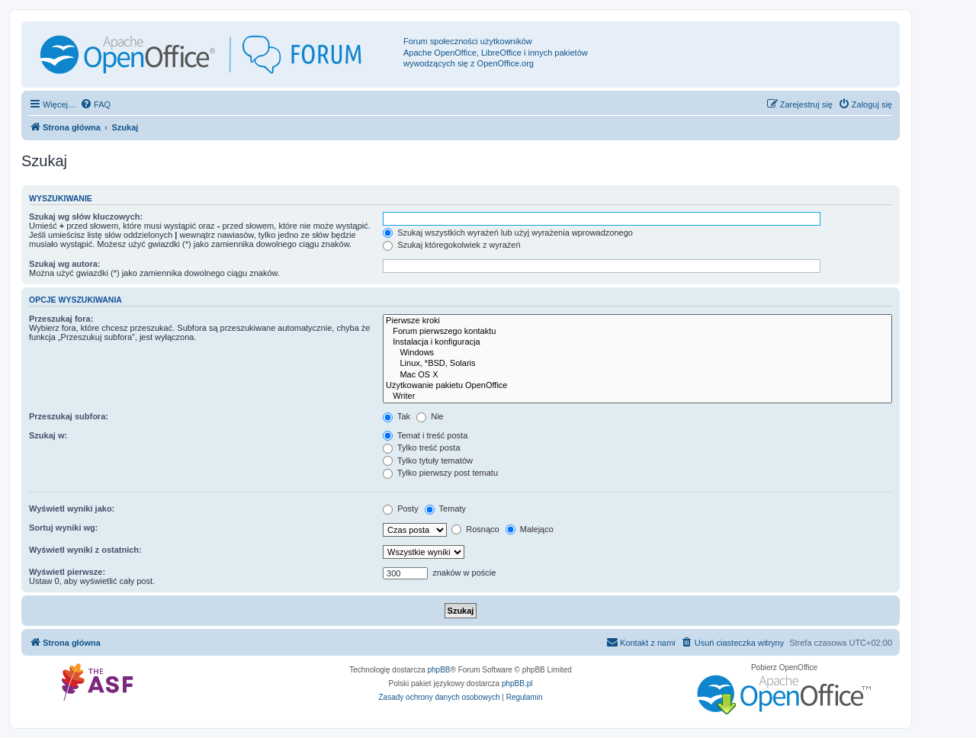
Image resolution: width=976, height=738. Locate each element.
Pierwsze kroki (637, 321)
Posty (401, 508)
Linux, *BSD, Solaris (637, 363)
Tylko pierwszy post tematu (440, 472)
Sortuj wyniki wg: (63, 527)
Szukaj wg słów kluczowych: (86, 216)
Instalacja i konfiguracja (637, 342)
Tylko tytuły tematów (428, 460)
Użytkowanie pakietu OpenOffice (637, 385)
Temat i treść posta (425, 435)
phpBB (439, 670)
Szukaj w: (48, 435)
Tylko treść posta (421, 447)
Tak (396, 416)
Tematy (445, 508)
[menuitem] (95, 104)
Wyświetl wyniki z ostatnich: (85, 549)
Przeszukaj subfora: (68, 416)
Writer (637, 396)
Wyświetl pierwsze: (67, 571)
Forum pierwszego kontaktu (637, 331)
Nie (430, 416)
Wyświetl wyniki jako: (71, 508)
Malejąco (530, 529)
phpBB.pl (517, 683)
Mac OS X (637, 375)
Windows (637, 353)
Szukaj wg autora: (65, 263)
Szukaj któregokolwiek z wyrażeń (451, 244)
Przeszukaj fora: (61, 318)
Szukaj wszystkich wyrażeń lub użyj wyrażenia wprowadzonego (508, 232)
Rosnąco (475, 529)
